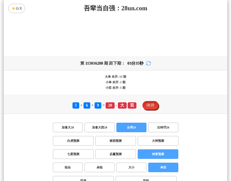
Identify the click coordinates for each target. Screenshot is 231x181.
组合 (68, 167)
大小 (131, 167)
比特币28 (163, 127)
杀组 (100, 167)
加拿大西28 (99, 127)
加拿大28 (68, 127)
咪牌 (150, 105)
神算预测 (158, 154)
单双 (163, 167)
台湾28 (131, 127)
